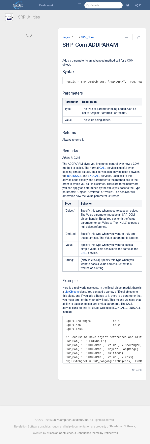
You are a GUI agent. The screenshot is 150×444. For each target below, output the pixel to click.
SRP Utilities (29, 17)
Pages (66, 37)
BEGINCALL (74, 175)
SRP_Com (87, 37)
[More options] (126, 37)
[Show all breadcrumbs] (75, 37)
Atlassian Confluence (60, 431)
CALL (102, 167)
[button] (128, 5)
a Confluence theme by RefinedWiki (96, 431)
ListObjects (72, 291)
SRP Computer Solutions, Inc (70, 417)
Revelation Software (122, 424)
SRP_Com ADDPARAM (90, 44)
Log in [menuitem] (137, 5)
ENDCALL (94, 175)
